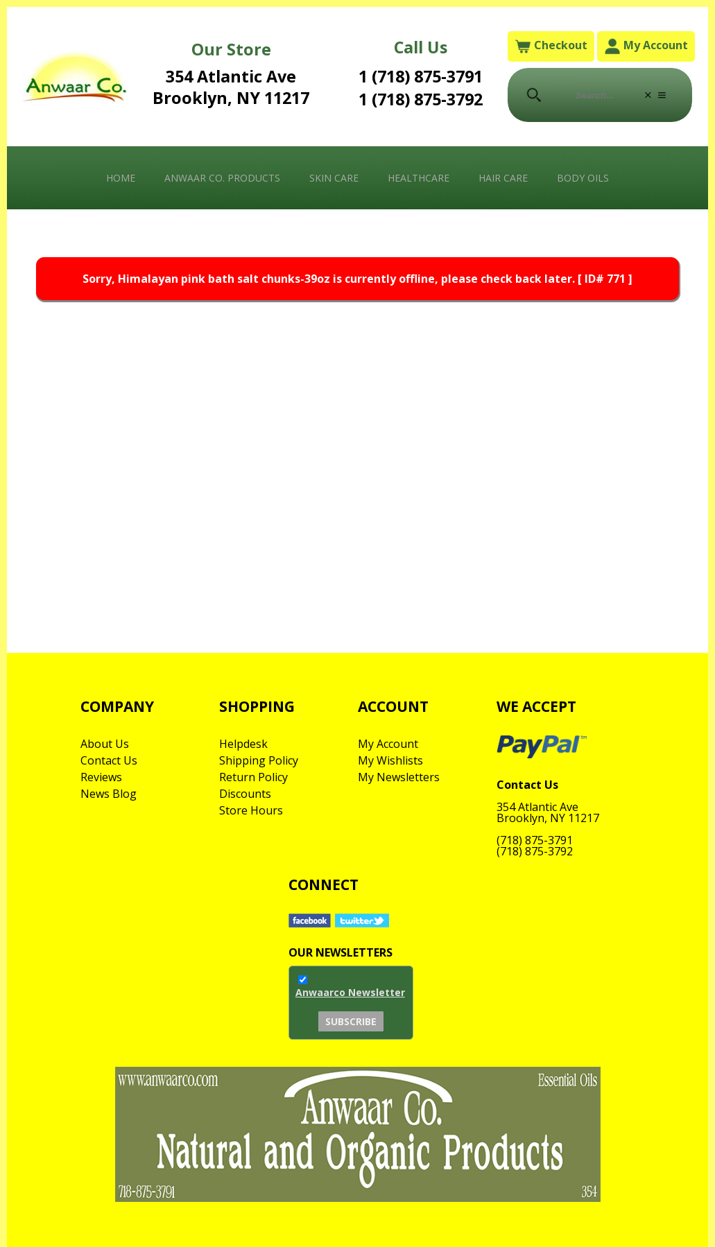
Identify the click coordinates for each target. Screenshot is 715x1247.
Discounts (245, 793)
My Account (646, 46)
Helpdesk (243, 743)
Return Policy (253, 777)
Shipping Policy (258, 760)
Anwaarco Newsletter (350, 992)
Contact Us (108, 760)
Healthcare (418, 177)
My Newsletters (399, 777)
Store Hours (251, 810)
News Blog (108, 793)
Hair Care (503, 177)
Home (120, 177)
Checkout (551, 46)
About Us (104, 743)
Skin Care (334, 177)
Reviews (101, 777)
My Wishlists (390, 760)
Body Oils (583, 177)
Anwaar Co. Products (222, 177)
